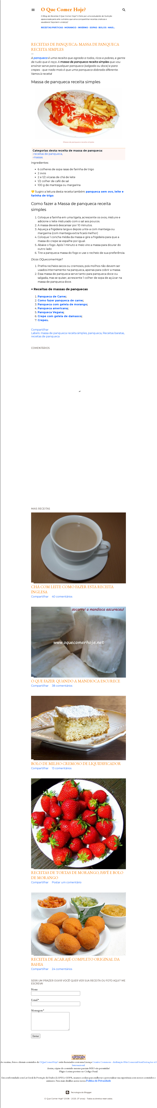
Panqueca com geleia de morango (62, 304)
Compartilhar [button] (40, 329)
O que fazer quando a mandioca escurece (75, 681)
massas (38, 157)
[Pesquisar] (124, 9)
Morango (70, 27)
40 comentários (62, 596)
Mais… (111, 27)
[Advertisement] (78, 466)
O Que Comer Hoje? (63, 9)
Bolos (102, 27)
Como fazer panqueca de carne (60, 300)
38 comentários (62, 685)
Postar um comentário (66, 882)
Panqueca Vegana (50, 312)
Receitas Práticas (52, 27)
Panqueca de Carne (52, 296)
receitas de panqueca (48, 153)
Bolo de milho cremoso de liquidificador (76, 763)
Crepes (43, 320)
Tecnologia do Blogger (78, 1092)
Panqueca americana (53, 308)
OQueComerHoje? (48, 1062)
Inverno (83, 27)
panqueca (95, 333)
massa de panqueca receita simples (64, 333)
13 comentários (61, 768)
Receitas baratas (113, 333)
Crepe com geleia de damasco (59, 316)
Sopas (93, 27)
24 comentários (62, 969)
